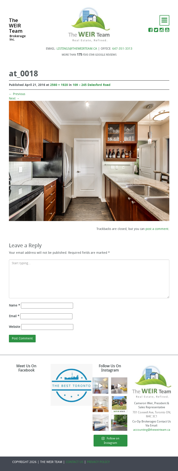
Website (14, 327)
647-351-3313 (122, 49)
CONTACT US (74, 462)
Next (14, 98)
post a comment (156, 229)
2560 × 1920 (59, 85)
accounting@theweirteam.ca (151, 429)
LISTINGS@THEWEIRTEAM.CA (77, 49)
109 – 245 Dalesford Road (91, 85)
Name (14, 305)
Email (14, 316)
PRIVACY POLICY (98, 462)
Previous (17, 94)
